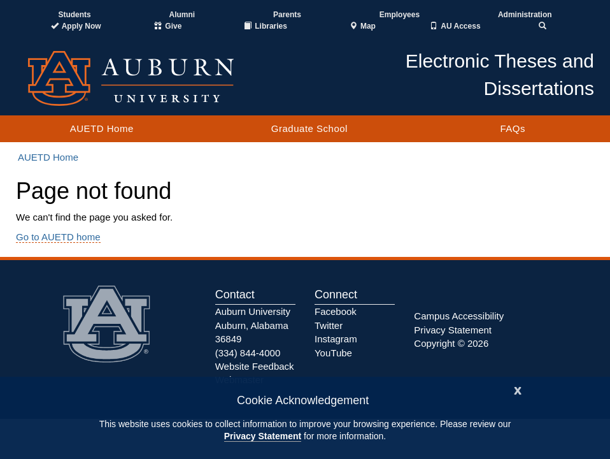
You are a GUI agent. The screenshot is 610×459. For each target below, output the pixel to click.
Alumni (182, 14)
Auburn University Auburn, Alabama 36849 (252, 325)
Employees (399, 14)
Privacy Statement (262, 436)
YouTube (333, 352)
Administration (525, 14)
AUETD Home (102, 128)
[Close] (517, 389)
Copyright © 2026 (451, 343)
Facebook (336, 311)
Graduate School (309, 128)
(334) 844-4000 (248, 352)
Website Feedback (254, 366)
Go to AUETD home (58, 236)
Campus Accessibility (459, 315)
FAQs (512, 128)
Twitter (329, 325)
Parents (287, 14)
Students (74, 14)
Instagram (336, 338)
